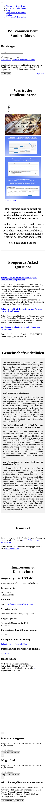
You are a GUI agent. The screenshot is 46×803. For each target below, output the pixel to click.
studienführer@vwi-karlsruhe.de (20, 604)
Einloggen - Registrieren (15, 6)
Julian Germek (7, 644)
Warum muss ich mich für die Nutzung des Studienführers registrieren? (19, 279)
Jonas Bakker (21, 644)
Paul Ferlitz (5, 653)
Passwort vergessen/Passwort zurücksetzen (18, 60)
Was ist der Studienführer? (16, 8)
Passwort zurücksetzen (10, 753)
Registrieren (40, 73)
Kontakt (9, 15)
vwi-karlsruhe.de (12, 549)
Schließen (19, 801)
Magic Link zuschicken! (10, 775)
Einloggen (6, 74)
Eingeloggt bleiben (10, 57)
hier (35, 668)
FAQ (8, 10)
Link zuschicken (7, 801)
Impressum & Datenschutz (16, 17)
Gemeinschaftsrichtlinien (16, 13)
